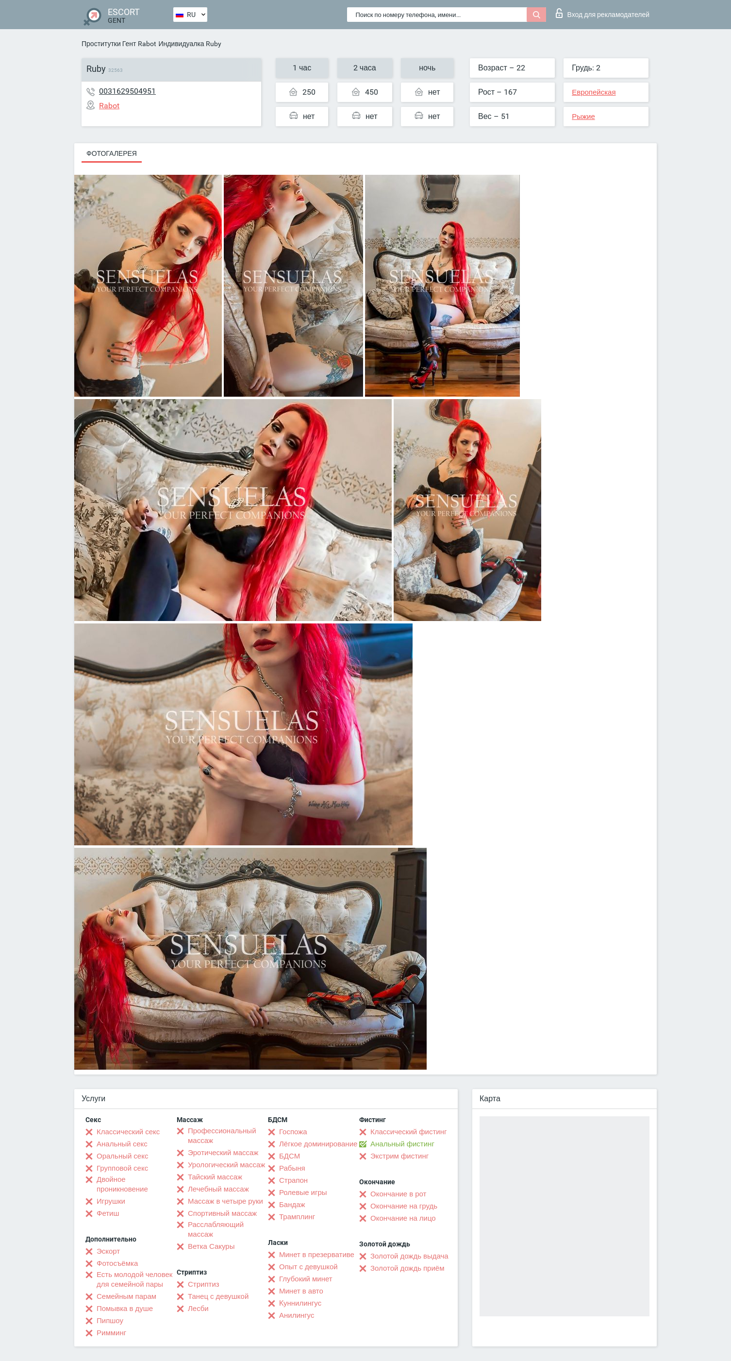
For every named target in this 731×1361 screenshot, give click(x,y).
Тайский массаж (215, 1177)
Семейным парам (126, 1296)
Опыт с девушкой (308, 1266)
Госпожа (293, 1131)
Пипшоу (110, 1320)
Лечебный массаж (218, 1189)
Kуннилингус (300, 1303)
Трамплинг (297, 1216)
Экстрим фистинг (399, 1156)
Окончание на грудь (403, 1206)
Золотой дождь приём (407, 1268)
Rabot (147, 44)
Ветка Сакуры (211, 1246)
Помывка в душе (125, 1308)
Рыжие (583, 116)
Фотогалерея (111, 153)
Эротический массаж (223, 1152)
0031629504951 (127, 91)
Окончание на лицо (403, 1218)
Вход (602, 13)
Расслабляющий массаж (216, 1229)
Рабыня (292, 1168)
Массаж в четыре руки (225, 1201)
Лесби (198, 1308)
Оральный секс (122, 1156)
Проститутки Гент (109, 44)
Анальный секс (122, 1144)
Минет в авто (301, 1291)
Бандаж (292, 1204)
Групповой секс (122, 1168)
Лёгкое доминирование (318, 1144)
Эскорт (108, 1251)
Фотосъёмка (117, 1263)
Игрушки (111, 1201)
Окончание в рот (398, 1194)
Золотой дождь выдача (409, 1256)
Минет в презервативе (316, 1254)
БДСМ (289, 1156)
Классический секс (128, 1131)
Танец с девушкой (218, 1296)
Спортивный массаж (222, 1213)
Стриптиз (203, 1284)
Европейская (593, 92)
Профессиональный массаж (222, 1135)
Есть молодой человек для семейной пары (134, 1279)
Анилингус (296, 1315)
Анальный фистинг (402, 1144)
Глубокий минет (305, 1279)
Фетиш (108, 1213)
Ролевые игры (303, 1192)
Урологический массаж (226, 1164)
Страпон (293, 1180)
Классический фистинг (408, 1131)
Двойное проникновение (122, 1184)
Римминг (111, 1332)
